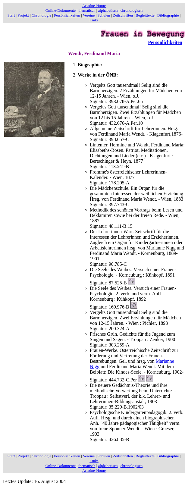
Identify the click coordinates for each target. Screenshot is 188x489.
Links (94, 20)
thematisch (86, 10)
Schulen (103, 15)
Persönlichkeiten (67, 15)
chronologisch (132, 10)
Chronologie (41, 15)
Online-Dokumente (60, 10)
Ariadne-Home (94, 5)
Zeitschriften (123, 15)
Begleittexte (145, 15)
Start (11, 15)
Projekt (23, 15)
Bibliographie (168, 15)
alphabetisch (108, 10)
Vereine (89, 15)
